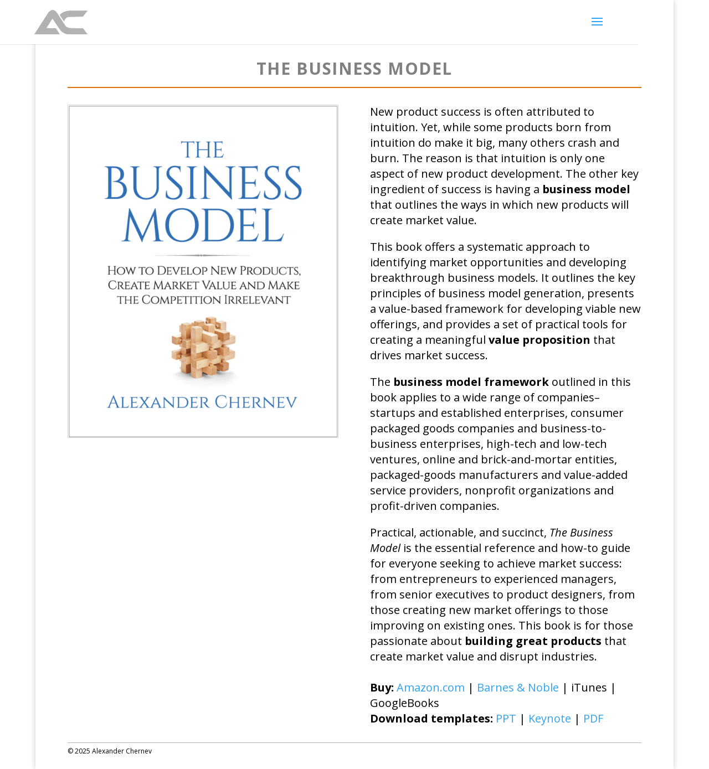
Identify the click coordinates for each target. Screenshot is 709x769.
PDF (593, 718)
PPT (506, 718)
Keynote (549, 718)
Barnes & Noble (518, 687)
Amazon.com (431, 687)
